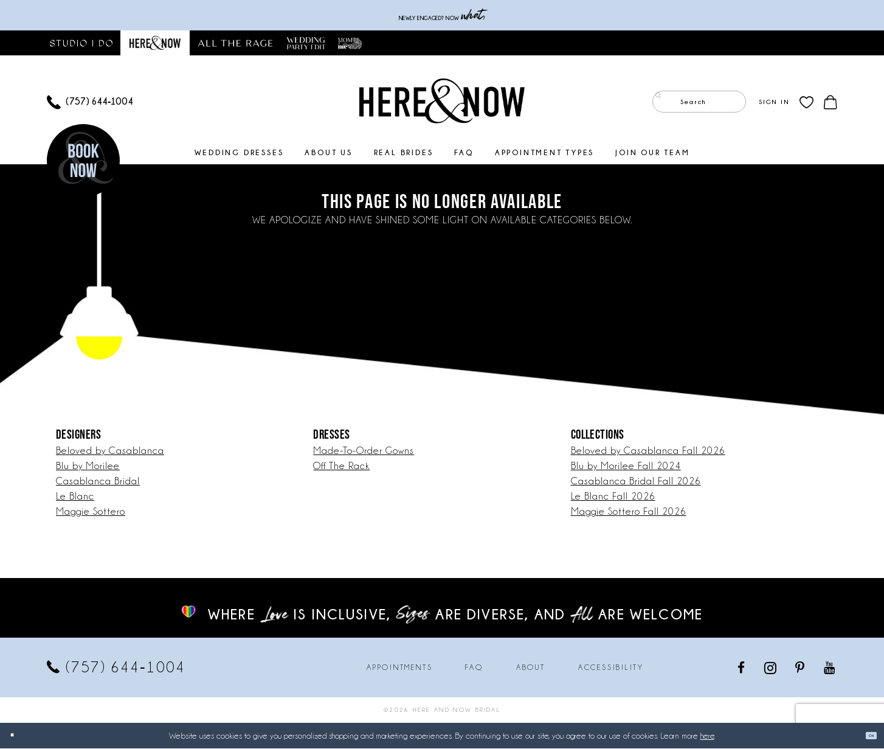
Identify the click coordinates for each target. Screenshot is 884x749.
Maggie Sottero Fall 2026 (628, 512)
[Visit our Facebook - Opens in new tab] (742, 667)
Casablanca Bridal (98, 481)
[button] (774, 102)
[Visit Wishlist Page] (806, 103)
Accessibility (611, 668)
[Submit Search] (664, 102)
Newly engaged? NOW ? (442, 16)
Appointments (399, 668)
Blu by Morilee (88, 466)
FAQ (474, 668)
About (530, 668)
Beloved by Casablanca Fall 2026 (648, 451)
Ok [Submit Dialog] (864, 735)
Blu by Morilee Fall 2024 (626, 466)
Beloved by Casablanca (110, 451)
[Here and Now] (442, 101)
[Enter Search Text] (699, 102)
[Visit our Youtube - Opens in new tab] (830, 667)
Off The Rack (341, 466)
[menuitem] (90, 103)
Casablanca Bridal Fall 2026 (636, 481)
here (707, 736)
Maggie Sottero (90, 512)
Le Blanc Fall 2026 (613, 497)
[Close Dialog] (18, 736)
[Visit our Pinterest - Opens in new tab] (801, 667)
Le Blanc (75, 497)
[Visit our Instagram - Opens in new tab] (771, 668)
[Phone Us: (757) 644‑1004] (90, 103)
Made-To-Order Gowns (363, 451)
